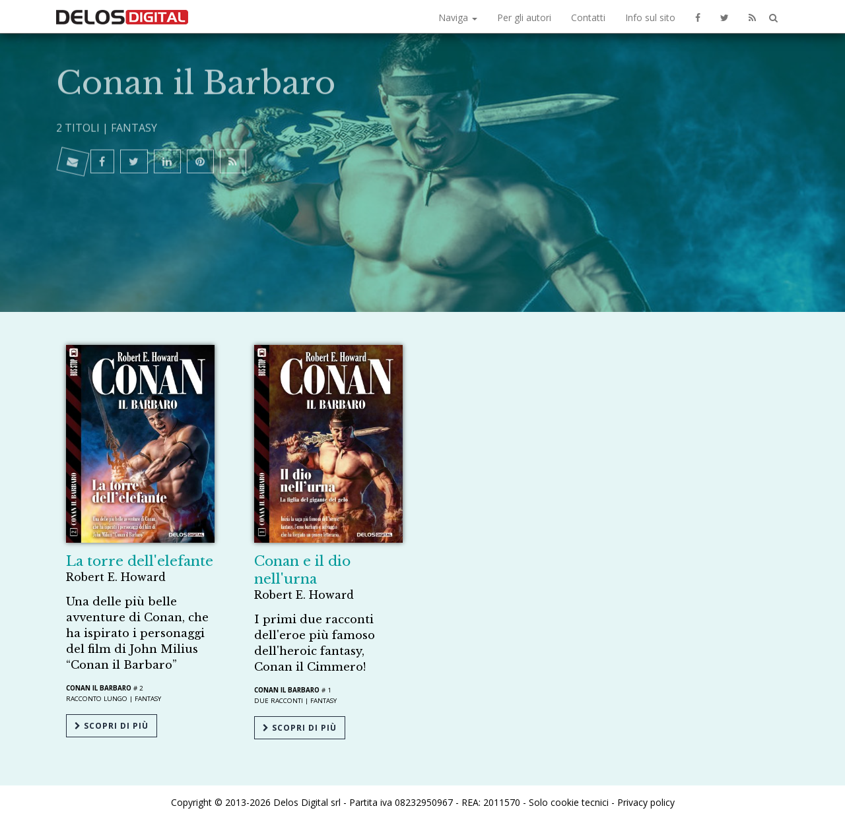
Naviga (457, 17)
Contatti (588, 17)
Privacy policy (646, 802)
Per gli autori (524, 17)
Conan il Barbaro (98, 688)
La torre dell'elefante (139, 561)
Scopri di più (112, 725)
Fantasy (134, 74)
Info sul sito (650, 17)
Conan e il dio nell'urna (302, 570)
